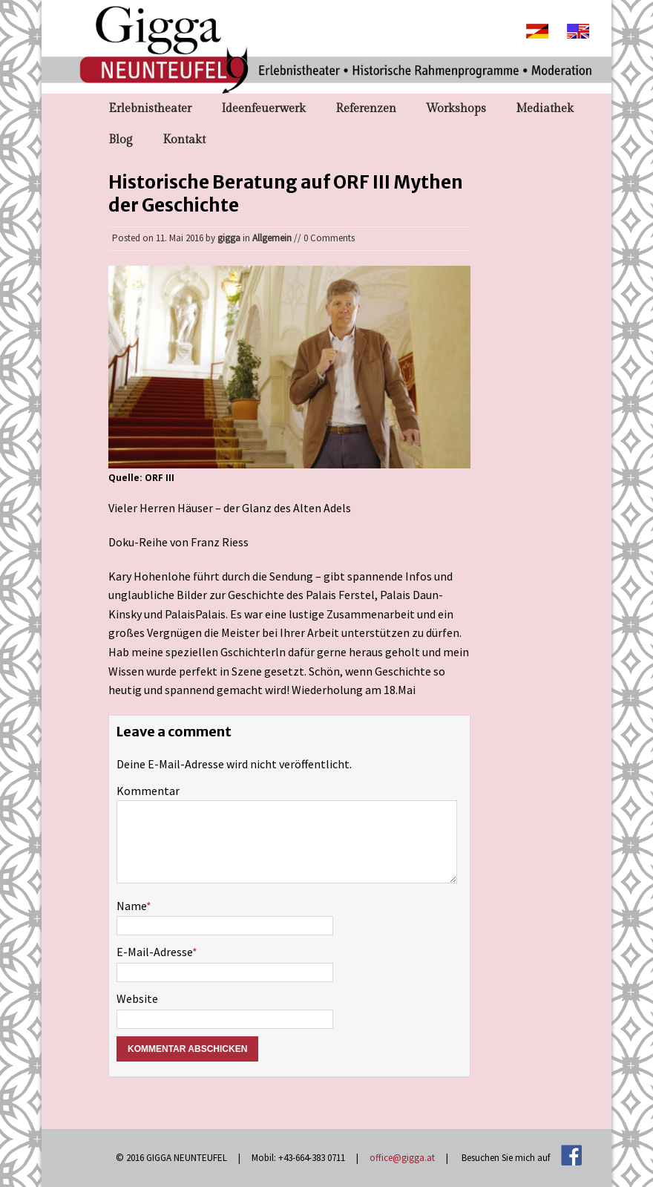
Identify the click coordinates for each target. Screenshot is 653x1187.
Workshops (456, 109)
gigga (228, 238)
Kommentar (148, 790)
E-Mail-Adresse (154, 951)
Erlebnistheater (149, 109)
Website (137, 998)
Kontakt (184, 140)
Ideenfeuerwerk (263, 109)
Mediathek (545, 109)
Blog (120, 140)
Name (131, 905)
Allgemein (272, 238)
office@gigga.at (402, 1157)
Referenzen (365, 109)
